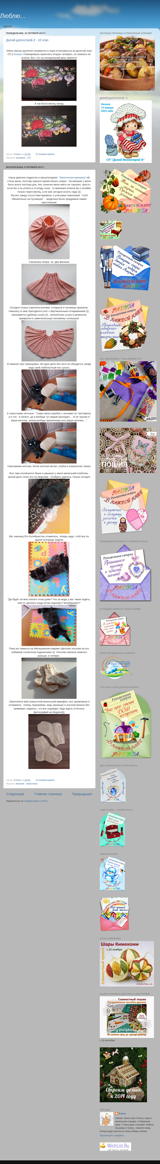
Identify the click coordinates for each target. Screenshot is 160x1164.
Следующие (15, 794)
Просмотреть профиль (112, 1135)
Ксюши (18, 54)
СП (29, 157)
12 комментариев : (46, 780)
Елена (122, 1113)
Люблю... (12, 15)
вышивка (21, 157)
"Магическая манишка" (72, 177)
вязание (20, 783)
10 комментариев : (46, 154)
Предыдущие (82, 794)
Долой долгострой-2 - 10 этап (27, 40)
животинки (32, 783)
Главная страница (48, 794)
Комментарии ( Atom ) (36, 801)
